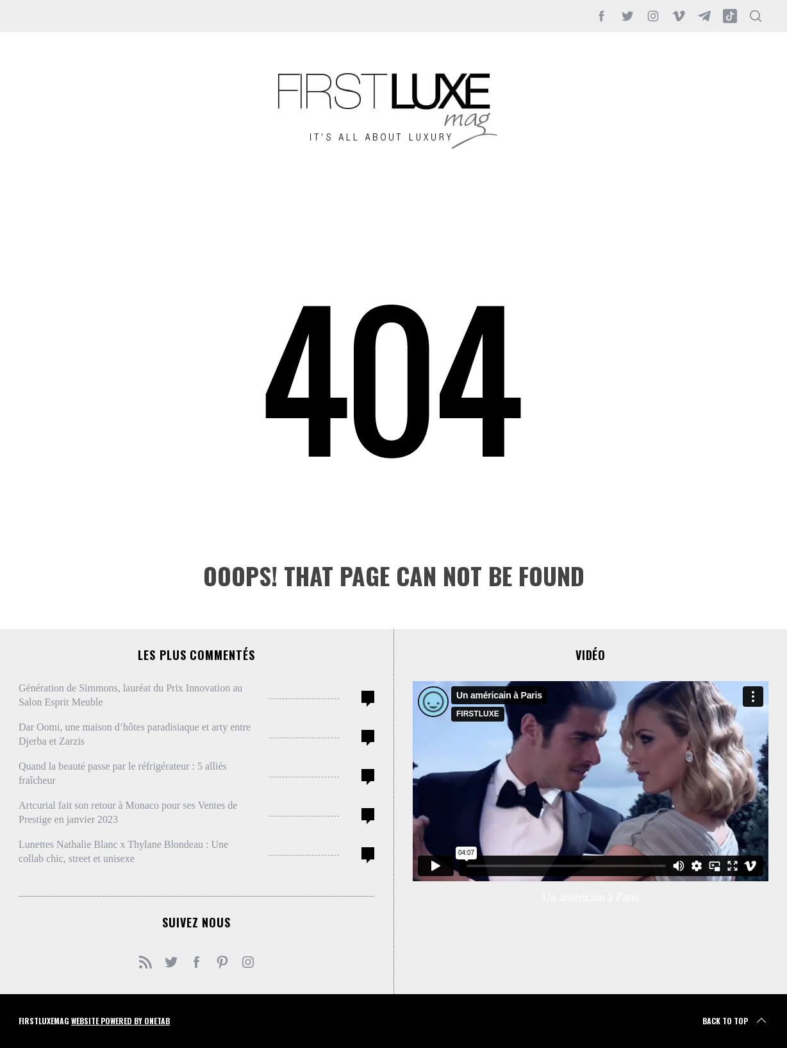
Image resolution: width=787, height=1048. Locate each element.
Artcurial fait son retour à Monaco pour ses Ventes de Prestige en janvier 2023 (128, 812)
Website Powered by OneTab (120, 1020)
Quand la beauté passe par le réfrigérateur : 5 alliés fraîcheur (123, 773)
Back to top (735, 1021)
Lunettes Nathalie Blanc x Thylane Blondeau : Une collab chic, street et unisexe (123, 851)
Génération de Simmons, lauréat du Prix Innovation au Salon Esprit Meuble (130, 694)
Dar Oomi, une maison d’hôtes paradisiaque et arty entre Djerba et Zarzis (135, 734)
